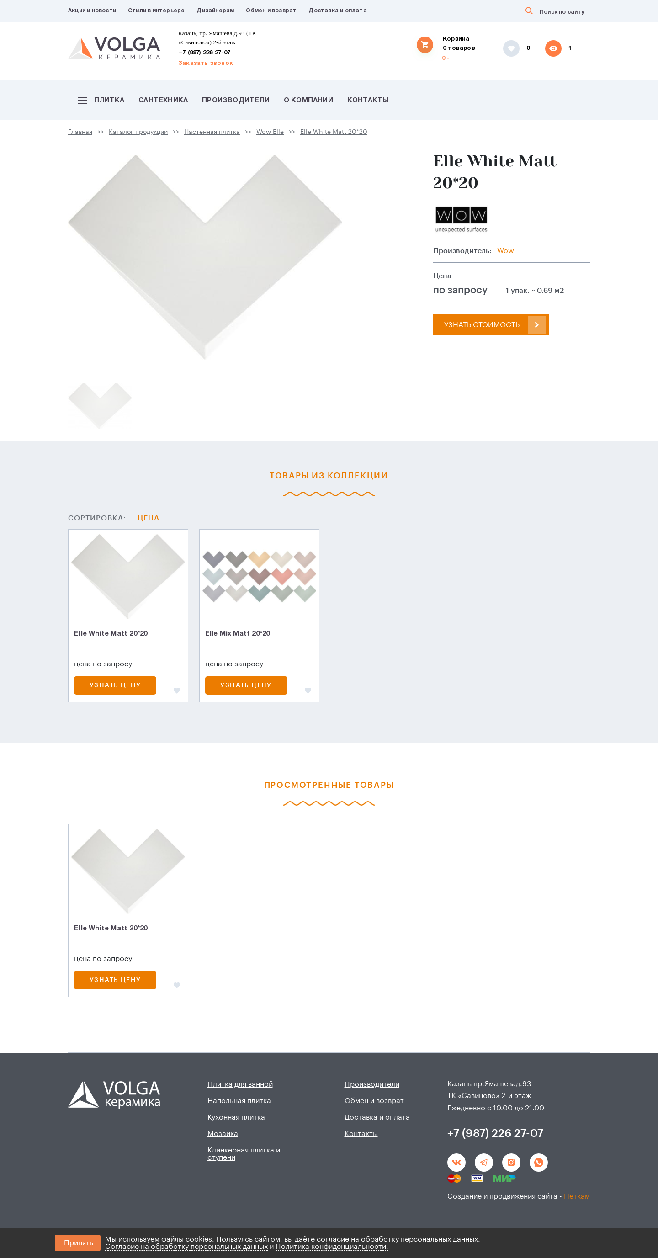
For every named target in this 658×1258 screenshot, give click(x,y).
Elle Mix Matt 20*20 (237, 634)
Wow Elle (270, 132)
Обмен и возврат (271, 10)
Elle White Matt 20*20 (333, 132)
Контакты (368, 100)
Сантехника (163, 100)
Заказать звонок (205, 63)
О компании (308, 100)
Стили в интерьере (156, 10)
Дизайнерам (215, 10)
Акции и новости (92, 10)
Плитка (101, 100)
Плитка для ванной (240, 1084)
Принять (78, 1243)
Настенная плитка (212, 132)
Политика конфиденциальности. (332, 1246)
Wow (505, 251)
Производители (236, 100)
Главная (80, 132)
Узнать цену (115, 685)
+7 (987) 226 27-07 (204, 53)
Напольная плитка (239, 1100)
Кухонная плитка (236, 1117)
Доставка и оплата (337, 10)
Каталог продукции (138, 132)
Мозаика (222, 1133)
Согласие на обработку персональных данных (186, 1246)
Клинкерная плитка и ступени (243, 1154)
